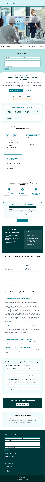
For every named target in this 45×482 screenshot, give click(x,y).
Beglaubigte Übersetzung (30, 90)
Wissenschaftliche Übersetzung (9, 471)
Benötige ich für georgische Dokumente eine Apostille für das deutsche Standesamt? (19, 371)
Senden (6, 449)
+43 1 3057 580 (10, 457)
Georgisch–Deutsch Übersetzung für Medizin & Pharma (15, 420)
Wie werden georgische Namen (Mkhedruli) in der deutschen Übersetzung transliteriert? (20, 389)
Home (14, 75)
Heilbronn (6, 283)
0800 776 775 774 (11, 456)
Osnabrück (6, 269)
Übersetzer (17, 75)
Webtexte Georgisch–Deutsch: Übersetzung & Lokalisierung (22, 422)
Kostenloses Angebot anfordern (16, 90)
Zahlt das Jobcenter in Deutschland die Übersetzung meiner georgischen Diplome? (19, 368)
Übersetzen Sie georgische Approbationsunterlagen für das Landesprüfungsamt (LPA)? (20, 385)
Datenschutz (26, 479)
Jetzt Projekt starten (22, 220)
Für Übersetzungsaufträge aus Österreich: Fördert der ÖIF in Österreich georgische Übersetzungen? (22, 379)
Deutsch (8, 461)
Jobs (17, 479)
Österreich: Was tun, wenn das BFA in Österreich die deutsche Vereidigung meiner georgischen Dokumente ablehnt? (21, 376)
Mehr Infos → (32, 150)
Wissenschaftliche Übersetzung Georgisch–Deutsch (30, 418)
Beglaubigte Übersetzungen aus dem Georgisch (14, 418)
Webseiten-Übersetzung (8, 470)
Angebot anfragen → (12, 150)
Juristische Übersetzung (8, 467)
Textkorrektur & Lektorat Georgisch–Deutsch (31, 420)
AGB (19, 479)
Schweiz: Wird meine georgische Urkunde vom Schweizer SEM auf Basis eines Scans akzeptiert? (21, 382)
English (11, 461)
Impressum (22, 479)
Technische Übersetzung (8, 469)
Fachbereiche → (12, 173)
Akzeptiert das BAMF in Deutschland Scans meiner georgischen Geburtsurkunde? (19, 365)
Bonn (25, 269)
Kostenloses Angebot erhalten (22, 404)
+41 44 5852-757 (10, 459)
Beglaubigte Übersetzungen (24, 75)
